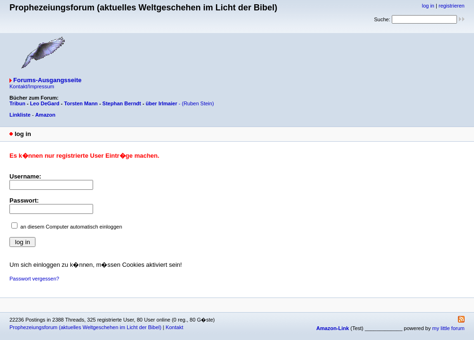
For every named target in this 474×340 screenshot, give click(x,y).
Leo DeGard (44, 103)
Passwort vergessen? (34, 278)
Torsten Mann (81, 103)
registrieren (452, 5)
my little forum (448, 328)
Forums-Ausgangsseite (47, 80)
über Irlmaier (161, 103)
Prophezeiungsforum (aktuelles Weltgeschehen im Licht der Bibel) (85, 327)
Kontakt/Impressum (31, 86)
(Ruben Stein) (198, 103)
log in (428, 5)
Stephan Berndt (122, 103)
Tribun (17, 103)
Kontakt (174, 327)
